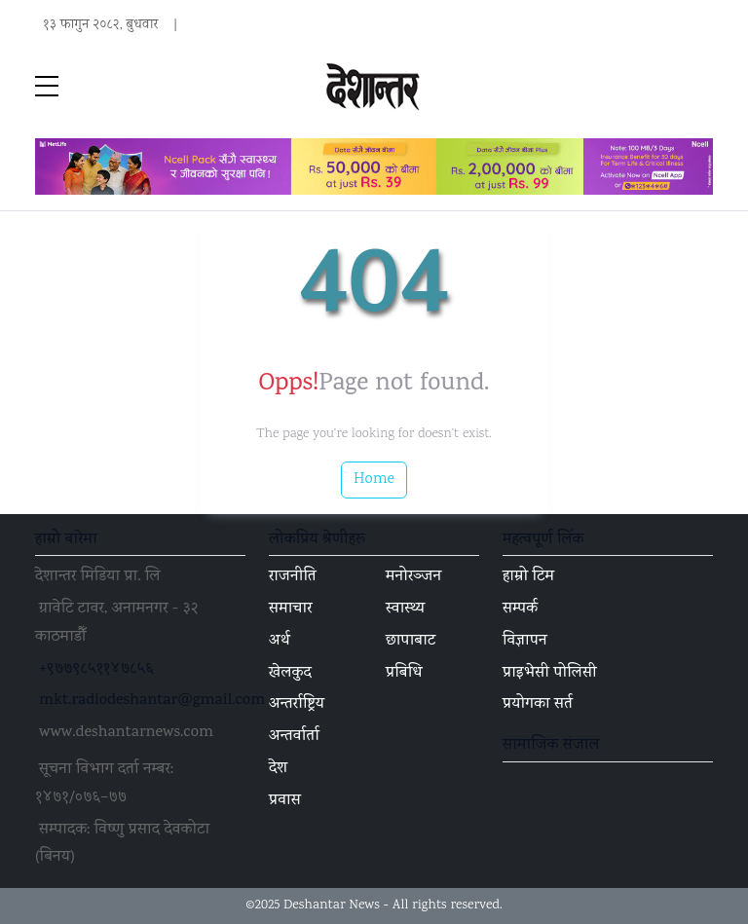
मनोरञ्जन (413, 577)
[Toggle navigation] (701, 87)
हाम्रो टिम (528, 577)
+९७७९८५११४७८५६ (96, 670)
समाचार (291, 609)
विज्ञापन (525, 641)
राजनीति (293, 577)
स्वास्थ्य (405, 609)
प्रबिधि (404, 673)
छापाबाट (410, 641)
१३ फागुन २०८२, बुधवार (100, 25)
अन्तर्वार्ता (294, 737)
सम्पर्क (520, 609)
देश (278, 769)
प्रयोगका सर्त (538, 705)
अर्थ (279, 641)
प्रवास (285, 801)
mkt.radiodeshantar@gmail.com (152, 701)
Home (374, 479)
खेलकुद (290, 673)
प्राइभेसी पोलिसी (550, 673)
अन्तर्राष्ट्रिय (296, 705)
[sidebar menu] (46, 87)
